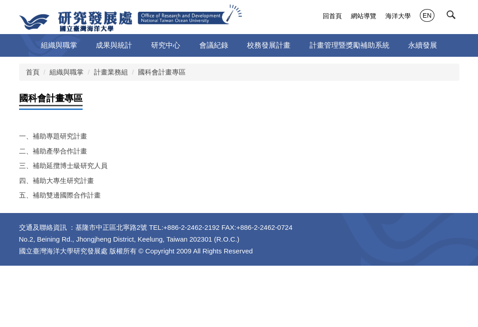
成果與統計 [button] (114, 45)
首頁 (32, 72)
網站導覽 (363, 16)
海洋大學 (398, 16)
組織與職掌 (66, 72)
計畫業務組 (111, 72)
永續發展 (422, 45)
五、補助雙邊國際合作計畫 (60, 195)
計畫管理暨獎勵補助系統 (349, 45)
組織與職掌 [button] (59, 45)
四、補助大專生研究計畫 (56, 180)
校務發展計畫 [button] (269, 45)
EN (427, 15)
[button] (453, 16)
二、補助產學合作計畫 (53, 151)
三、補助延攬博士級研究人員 (63, 165)
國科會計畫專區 (162, 72)
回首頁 (332, 16)
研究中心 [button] (165, 45)
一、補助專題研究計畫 (53, 136)
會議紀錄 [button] (213, 45)
